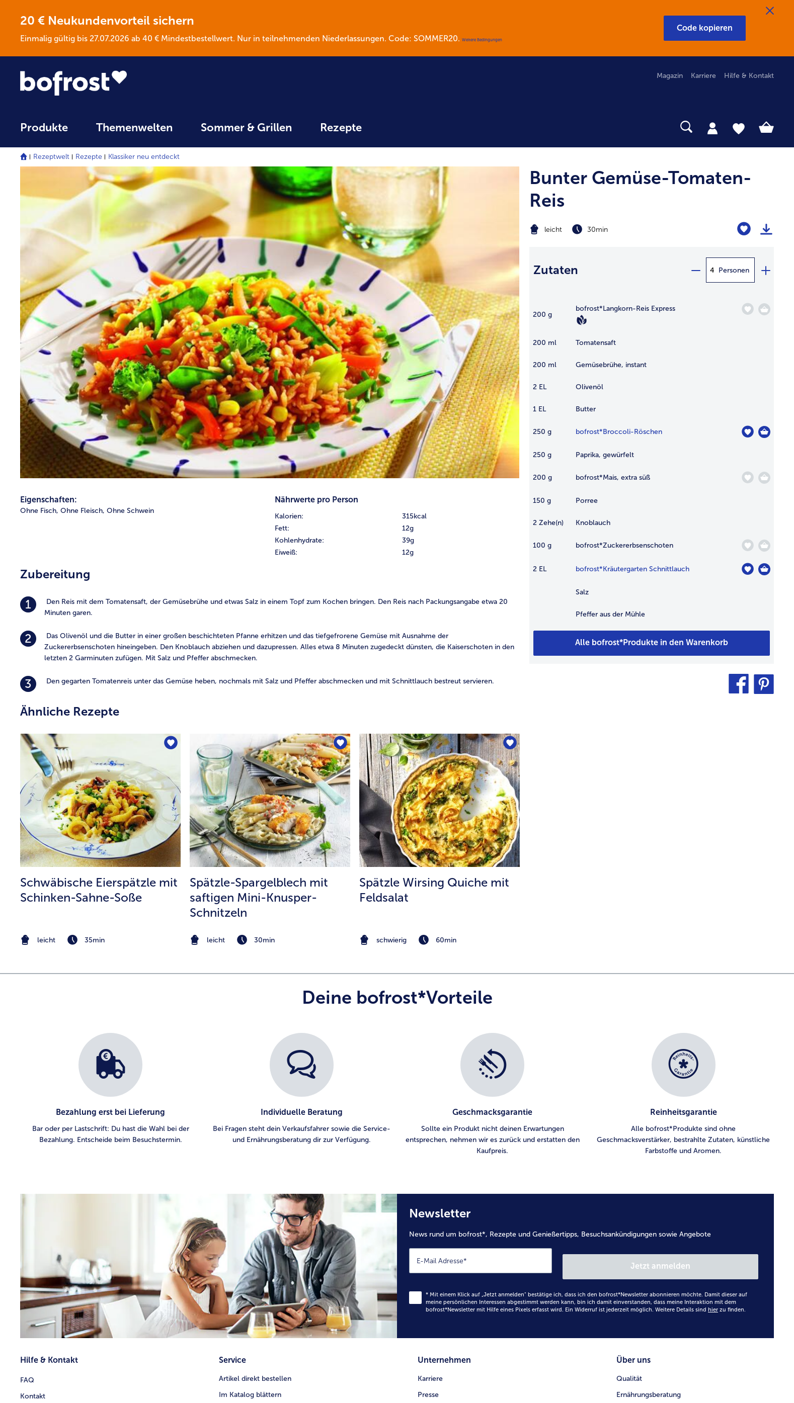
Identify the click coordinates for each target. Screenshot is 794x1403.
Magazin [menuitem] (670, 75)
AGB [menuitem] (425, 1146)
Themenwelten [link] (134, 127)
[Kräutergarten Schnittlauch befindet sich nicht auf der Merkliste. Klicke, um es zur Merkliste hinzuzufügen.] (747, 569)
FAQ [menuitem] (27, 1114)
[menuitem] (44, 132)
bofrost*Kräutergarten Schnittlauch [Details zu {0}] (632, 569)
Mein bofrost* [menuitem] (49, 1146)
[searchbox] (396, 127)
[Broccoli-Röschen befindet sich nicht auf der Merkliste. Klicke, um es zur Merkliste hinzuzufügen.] (747, 431)
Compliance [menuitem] (437, 1226)
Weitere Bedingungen (482, 39)
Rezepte (88, 156)
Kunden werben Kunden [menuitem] (257, 1210)
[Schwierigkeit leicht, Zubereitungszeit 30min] (609, 229)
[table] (651, 467)
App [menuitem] (225, 1178)
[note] (100, 639)
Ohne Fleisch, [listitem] (82, 209)
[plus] (765, 270)
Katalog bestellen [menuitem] (247, 1146)
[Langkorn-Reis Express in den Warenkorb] (764, 309)
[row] (397, 215)
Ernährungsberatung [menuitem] (648, 1130)
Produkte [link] (44, 127)
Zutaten (555, 269)
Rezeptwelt (51, 156)
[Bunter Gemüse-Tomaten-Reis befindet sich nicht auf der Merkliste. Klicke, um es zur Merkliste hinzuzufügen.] (744, 229)
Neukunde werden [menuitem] (646, 1162)
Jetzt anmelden (715, 1004)
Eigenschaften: (48, 198)
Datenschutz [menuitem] (438, 1178)
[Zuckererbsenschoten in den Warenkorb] (764, 546)
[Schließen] (770, 11)
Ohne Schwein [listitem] (130, 209)
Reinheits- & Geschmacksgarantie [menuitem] (670, 1178)
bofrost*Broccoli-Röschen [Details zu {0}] (619, 431)
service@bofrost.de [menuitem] (58, 1178)
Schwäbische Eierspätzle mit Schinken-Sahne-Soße (99, 588)
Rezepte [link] (341, 127)
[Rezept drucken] (766, 229)
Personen (734, 270)
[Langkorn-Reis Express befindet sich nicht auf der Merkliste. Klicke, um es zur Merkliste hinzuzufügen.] (747, 309)
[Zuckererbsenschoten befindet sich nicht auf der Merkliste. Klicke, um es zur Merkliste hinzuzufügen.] (747, 545)
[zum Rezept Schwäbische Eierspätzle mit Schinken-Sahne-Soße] (100, 499)
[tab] (712, 128)
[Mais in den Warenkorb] (764, 478)
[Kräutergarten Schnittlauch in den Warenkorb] (764, 569)
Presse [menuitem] (428, 1130)
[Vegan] (582, 320)
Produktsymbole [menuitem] (643, 1194)
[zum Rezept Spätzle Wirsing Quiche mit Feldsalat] (439, 499)
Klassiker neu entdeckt (144, 156)
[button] (705, 28)
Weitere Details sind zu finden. (700, 1048)
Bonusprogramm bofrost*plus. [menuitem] (268, 1226)
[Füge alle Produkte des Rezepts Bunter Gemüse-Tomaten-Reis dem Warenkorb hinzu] (651, 643)
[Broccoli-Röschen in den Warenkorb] (764, 432)
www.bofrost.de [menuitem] (53, 1162)
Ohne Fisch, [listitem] (39, 209)
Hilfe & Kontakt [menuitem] (749, 75)
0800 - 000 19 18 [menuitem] (56, 1194)
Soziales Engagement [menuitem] (452, 1210)
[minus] (695, 270)
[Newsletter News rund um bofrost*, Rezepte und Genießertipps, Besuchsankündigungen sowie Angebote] (585, 1007)
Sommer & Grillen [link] (246, 127)
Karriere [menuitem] (703, 75)
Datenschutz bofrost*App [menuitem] (459, 1194)
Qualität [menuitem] (629, 1114)
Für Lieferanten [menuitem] (442, 1243)
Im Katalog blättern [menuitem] (250, 1130)
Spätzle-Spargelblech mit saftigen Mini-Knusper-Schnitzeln (259, 596)
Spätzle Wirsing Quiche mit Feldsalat (434, 588)
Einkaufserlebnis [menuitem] (642, 1146)
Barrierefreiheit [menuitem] (441, 1259)
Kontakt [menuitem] (32, 1130)
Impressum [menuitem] (435, 1162)
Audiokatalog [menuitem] (240, 1162)
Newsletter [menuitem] (237, 1194)
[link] (133, 83)
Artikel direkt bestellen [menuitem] (255, 1114)
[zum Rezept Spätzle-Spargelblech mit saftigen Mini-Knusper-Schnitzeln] (270, 499)
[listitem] (269, 306)
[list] (397, 839)
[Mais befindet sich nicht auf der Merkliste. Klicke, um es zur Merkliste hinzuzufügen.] (747, 477)
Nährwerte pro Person (316, 198)
